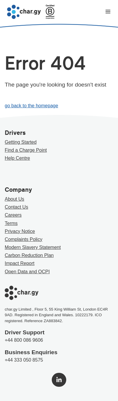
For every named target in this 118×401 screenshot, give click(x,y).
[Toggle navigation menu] (108, 12)
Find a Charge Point (26, 150)
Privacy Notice (20, 231)
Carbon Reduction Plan (29, 255)
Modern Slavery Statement (33, 247)
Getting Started (21, 142)
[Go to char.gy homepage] (24, 12)
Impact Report (19, 263)
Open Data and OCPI (27, 271)
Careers (13, 215)
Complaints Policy (23, 239)
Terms (11, 223)
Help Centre (17, 158)
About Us (14, 199)
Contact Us (16, 207)
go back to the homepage (31, 105)
